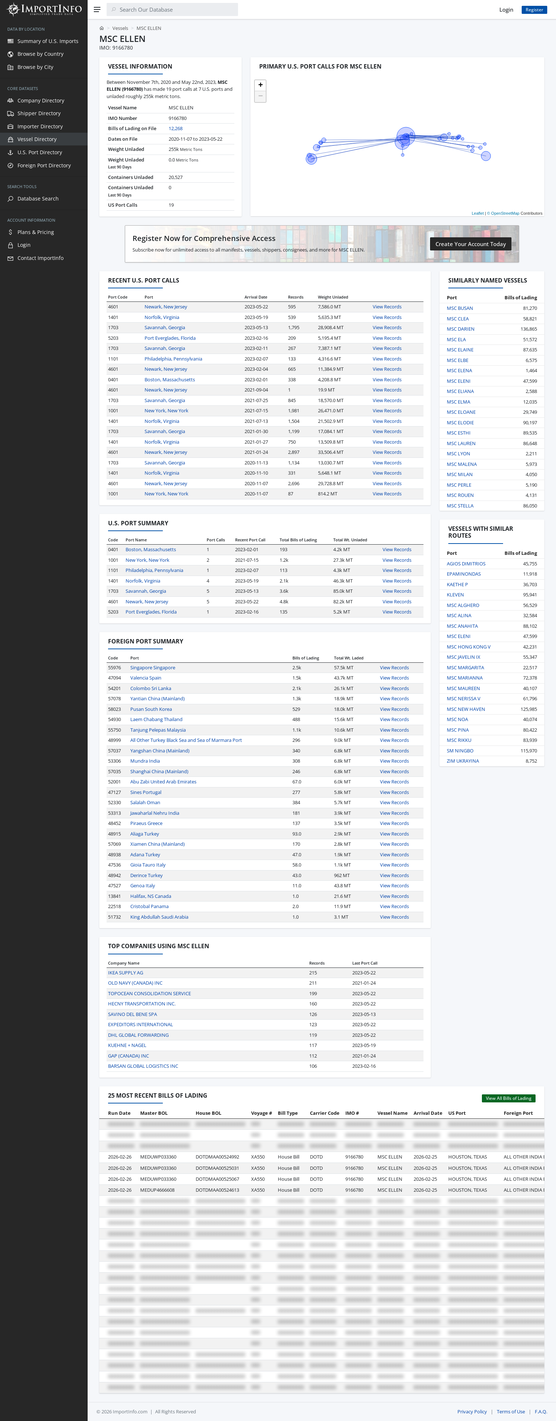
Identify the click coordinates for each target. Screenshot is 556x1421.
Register (534, 10)
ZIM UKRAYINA (463, 761)
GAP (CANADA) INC (128, 1055)
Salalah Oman (145, 802)
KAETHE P (457, 584)
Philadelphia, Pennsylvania (173, 358)
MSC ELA (456, 339)
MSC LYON (458, 453)
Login (506, 9)
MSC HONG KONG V (469, 646)
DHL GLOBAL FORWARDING (138, 1035)
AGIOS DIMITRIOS (466, 563)
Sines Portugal (145, 792)
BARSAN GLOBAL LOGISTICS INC (143, 1066)
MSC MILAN (460, 474)
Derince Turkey (146, 875)
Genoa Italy (142, 885)
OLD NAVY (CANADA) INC (135, 983)
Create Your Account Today (471, 244)
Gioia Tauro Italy (148, 864)
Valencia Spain (145, 677)
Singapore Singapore (152, 667)
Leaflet (478, 213)
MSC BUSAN (460, 308)
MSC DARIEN (461, 329)
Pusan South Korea (151, 709)
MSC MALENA (462, 464)
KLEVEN (455, 594)
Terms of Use (511, 1411)
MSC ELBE (457, 360)
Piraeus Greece (146, 823)
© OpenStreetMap (503, 213)
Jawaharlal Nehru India (154, 813)
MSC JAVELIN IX (463, 657)
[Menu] (97, 9)
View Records (387, 306)
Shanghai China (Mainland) (159, 771)
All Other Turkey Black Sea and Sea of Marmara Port (186, 740)
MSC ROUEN (460, 495)
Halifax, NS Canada (150, 896)
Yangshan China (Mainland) (159, 750)
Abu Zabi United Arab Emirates (163, 781)
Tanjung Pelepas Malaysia (158, 730)
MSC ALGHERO (463, 605)
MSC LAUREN (461, 443)
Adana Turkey (145, 854)
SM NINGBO (460, 750)
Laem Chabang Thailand (156, 719)
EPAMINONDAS (464, 574)
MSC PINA (458, 730)
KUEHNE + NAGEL (127, 1045)
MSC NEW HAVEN (466, 709)
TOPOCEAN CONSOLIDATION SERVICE (149, 993)
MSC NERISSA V (463, 698)
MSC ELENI (459, 381)
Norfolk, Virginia (162, 317)
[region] (44, 720)
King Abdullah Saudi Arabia (159, 917)
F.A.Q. (541, 1411)
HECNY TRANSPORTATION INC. (142, 1003)
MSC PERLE (459, 485)
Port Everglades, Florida (170, 338)
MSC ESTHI (459, 432)
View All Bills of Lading (509, 1098)
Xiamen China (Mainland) (157, 844)
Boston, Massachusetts (170, 379)
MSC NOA (457, 719)
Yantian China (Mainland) (157, 698)
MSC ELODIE (460, 422)
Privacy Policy (472, 1411)
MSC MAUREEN (463, 688)
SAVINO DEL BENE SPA (132, 1014)
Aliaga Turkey (144, 833)
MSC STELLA (460, 505)
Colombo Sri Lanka (150, 688)
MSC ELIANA (460, 391)
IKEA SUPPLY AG (125, 972)
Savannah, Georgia (165, 327)
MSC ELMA (458, 401)
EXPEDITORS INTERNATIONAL (140, 1024)
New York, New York (166, 410)
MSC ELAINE (460, 349)
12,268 (176, 128)
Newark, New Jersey (166, 306)
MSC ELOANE (461, 412)
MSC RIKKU (459, 740)
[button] (260, 85)
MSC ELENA (459, 370)
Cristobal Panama (149, 906)
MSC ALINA (459, 615)
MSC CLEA (458, 318)
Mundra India (145, 761)
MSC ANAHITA (462, 626)
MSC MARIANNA (465, 677)
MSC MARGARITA (465, 667)
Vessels (120, 28)
